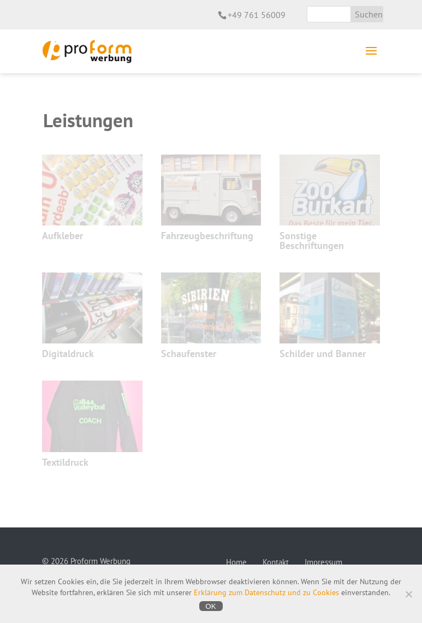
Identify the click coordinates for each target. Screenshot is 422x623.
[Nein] (408, 594)
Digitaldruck (68, 353)
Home (236, 562)
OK (210, 606)
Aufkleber (62, 235)
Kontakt (276, 562)
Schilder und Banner (323, 353)
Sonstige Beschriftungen (312, 240)
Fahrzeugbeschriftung (207, 235)
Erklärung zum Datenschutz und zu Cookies (266, 592)
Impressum (323, 562)
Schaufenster (188, 353)
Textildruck (65, 462)
